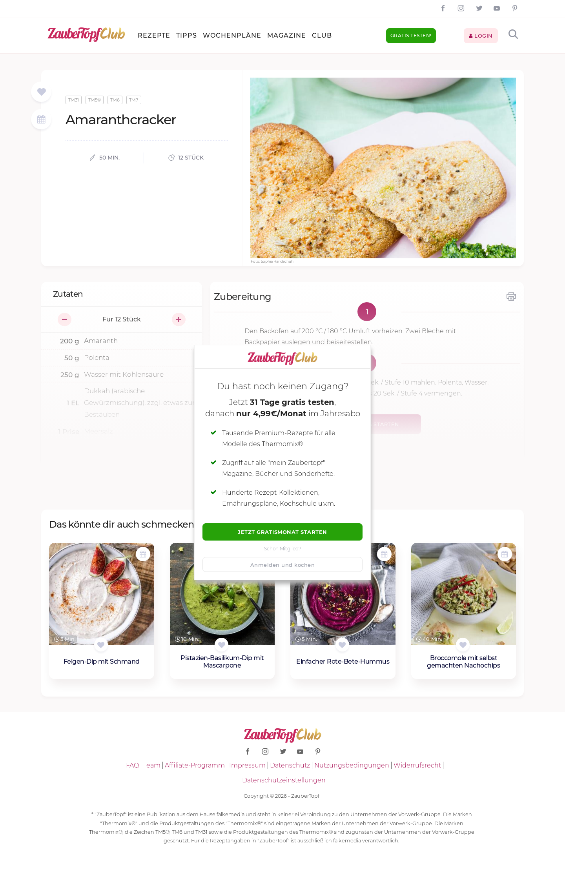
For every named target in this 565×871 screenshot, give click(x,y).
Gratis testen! (411, 35)
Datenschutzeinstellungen (284, 780)
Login (481, 36)
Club (322, 35)
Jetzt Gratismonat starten (282, 532)
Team (151, 765)
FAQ (132, 765)
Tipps (186, 35)
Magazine (286, 35)
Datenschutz (290, 765)
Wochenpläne (232, 35)
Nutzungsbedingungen (351, 765)
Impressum (247, 765)
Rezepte (154, 35)
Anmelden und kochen (282, 565)
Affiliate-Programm (195, 765)
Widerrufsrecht (417, 765)
